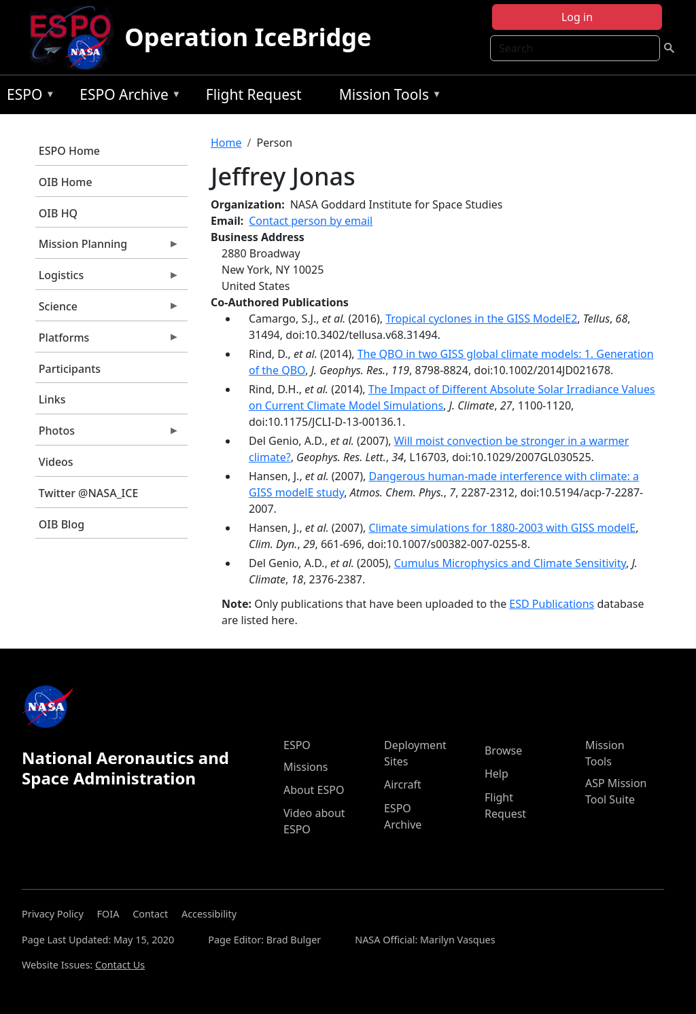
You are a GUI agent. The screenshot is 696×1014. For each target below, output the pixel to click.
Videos (56, 461)
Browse (503, 750)
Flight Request (254, 94)
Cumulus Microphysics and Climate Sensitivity (510, 563)
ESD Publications (551, 603)
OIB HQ (58, 213)
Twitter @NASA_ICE (89, 493)
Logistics (107, 278)
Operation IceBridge (247, 37)
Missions (305, 766)
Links (52, 399)
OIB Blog (61, 524)
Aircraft (402, 784)
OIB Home (65, 182)
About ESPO (313, 789)
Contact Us (120, 964)
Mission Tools (387, 97)
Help (496, 773)
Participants (70, 368)
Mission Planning (107, 247)
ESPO (27, 97)
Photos (107, 434)
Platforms (107, 341)
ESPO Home (69, 150)
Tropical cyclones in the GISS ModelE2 (481, 318)
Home (226, 142)
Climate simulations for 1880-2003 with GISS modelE (502, 527)
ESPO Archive (127, 97)
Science (107, 310)
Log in (577, 17)
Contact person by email (310, 220)
